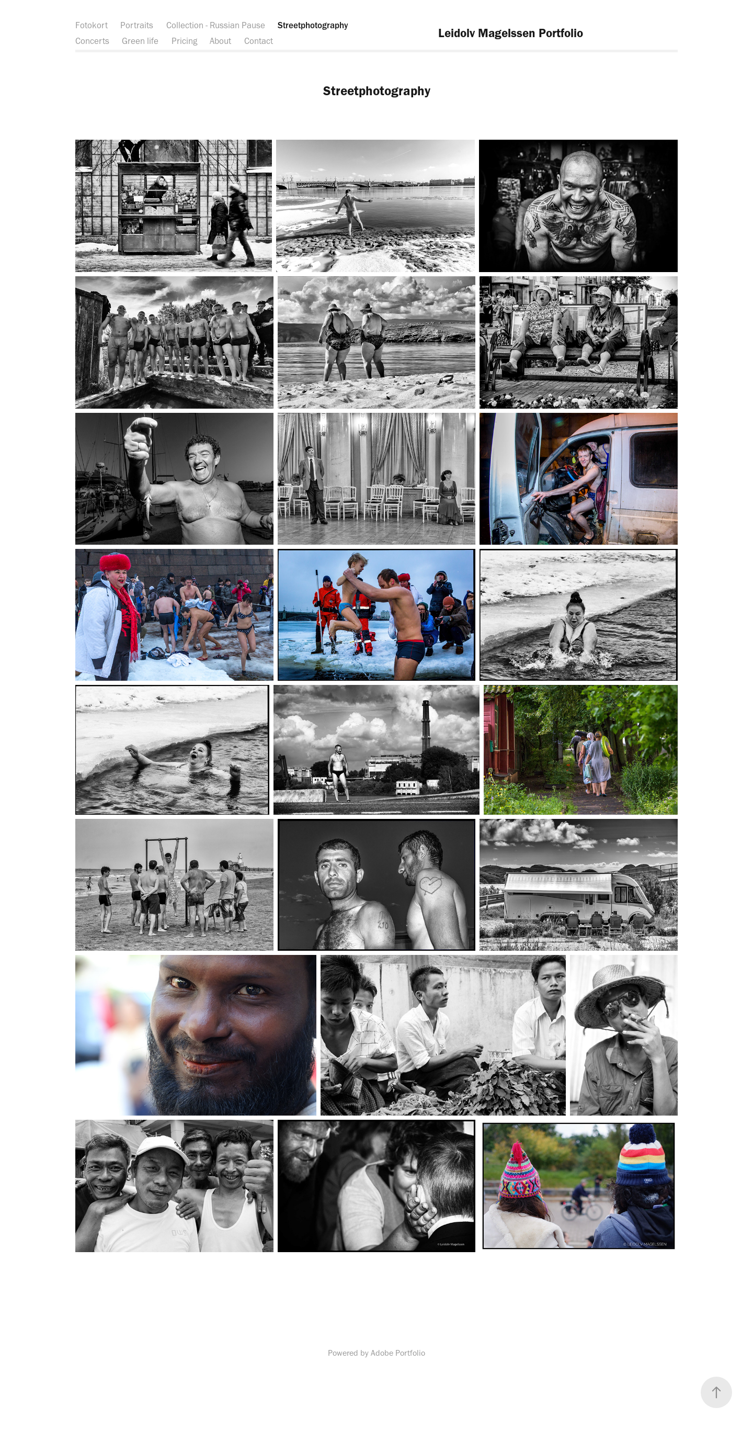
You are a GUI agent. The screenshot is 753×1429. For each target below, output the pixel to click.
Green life (140, 41)
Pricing (184, 41)
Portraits (136, 25)
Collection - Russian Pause (215, 25)
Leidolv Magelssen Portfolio (510, 33)
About (220, 41)
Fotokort (91, 25)
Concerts (92, 41)
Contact (258, 41)
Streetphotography (313, 25)
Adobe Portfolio (398, 1353)
